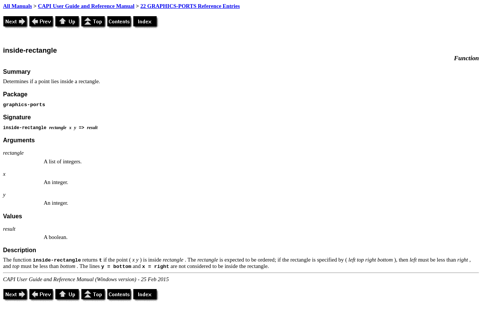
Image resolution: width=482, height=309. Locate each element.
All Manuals (17, 6)
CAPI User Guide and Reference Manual (86, 6)
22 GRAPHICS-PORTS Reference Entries (190, 6)
